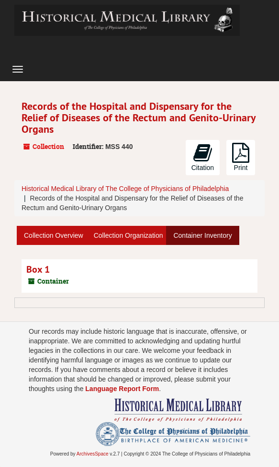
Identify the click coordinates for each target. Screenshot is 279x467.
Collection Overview (53, 235)
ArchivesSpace (93, 453)
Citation (202, 157)
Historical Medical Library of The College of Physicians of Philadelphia (125, 188)
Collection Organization (128, 235)
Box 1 (38, 269)
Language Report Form (122, 389)
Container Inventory (202, 235)
